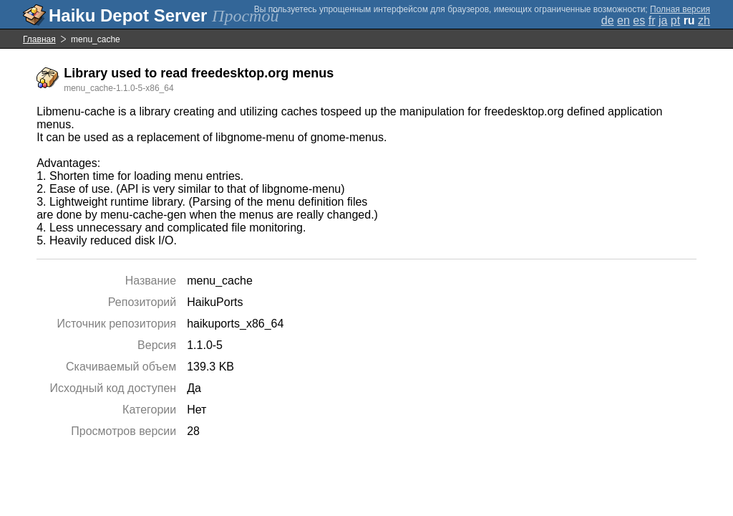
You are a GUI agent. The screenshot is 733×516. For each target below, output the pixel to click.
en (623, 20)
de (607, 20)
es (639, 20)
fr (652, 20)
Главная (39, 39)
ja (663, 20)
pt (675, 20)
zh (704, 20)
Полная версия (680, 9)
